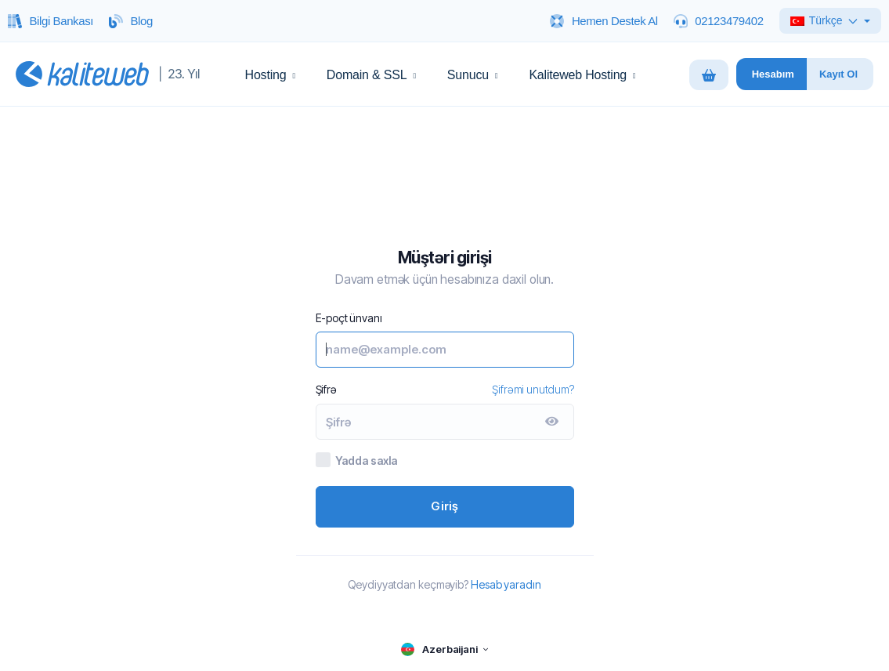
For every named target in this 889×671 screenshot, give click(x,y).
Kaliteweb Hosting (582, 75)
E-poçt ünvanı (349, 318)
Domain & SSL (371, 75)
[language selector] (444, 649)
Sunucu (472, 75)
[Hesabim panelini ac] (771, 74)
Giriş (445, 506)
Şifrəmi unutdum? (532, 389)
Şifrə (326, 389)
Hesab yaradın (506, 584)
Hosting (270, 75)
